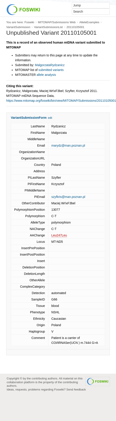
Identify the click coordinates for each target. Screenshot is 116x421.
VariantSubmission (18, 27)
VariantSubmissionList (48, 27)
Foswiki (29, 22)
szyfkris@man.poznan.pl (68, 197)
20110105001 (76, 27)
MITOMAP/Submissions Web (57, 22)
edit (50, 117)
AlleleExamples (89, 22)
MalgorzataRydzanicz (50, 65)
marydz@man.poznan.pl (68, 145)
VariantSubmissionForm (29, 117)
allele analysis (46, 75)
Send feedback (76, 389)
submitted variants (51, 70)
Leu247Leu (59, 235)
